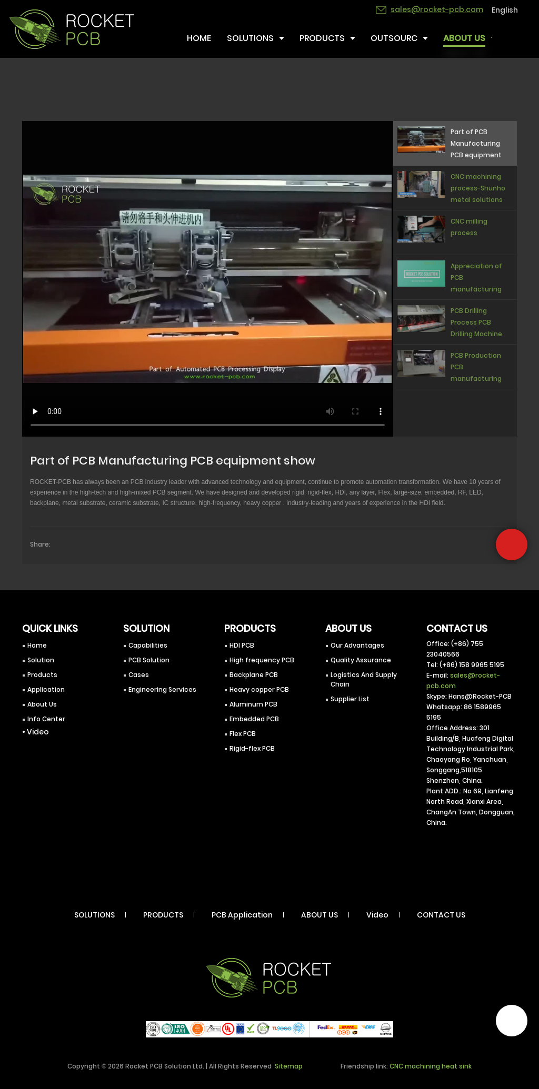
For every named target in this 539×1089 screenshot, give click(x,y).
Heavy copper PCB (259, 689)
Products (42, 674)
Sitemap (289, 1066)
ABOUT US (319, 914)
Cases (138, 674)
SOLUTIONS (94, 914)
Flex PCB (242, 733)
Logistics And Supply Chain (364, 679)
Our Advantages (357, 645)
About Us (42, 704)
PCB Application (242, 914)
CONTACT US (441, 914)
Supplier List (350, 698)
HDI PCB (241, 645)
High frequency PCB (261, 660)
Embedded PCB (254, 718)
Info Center (46, 718)
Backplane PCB (253, 674)
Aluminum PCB (253, 704)
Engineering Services (162, 689)
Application (46, 689)
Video (377, 914)
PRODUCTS (163, 914)
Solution (40, 660)
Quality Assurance (361, 660)
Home (37, 645)
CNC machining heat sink (431, 1066)
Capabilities (147, 645)
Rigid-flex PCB (252, 748)
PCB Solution (148, 660)
